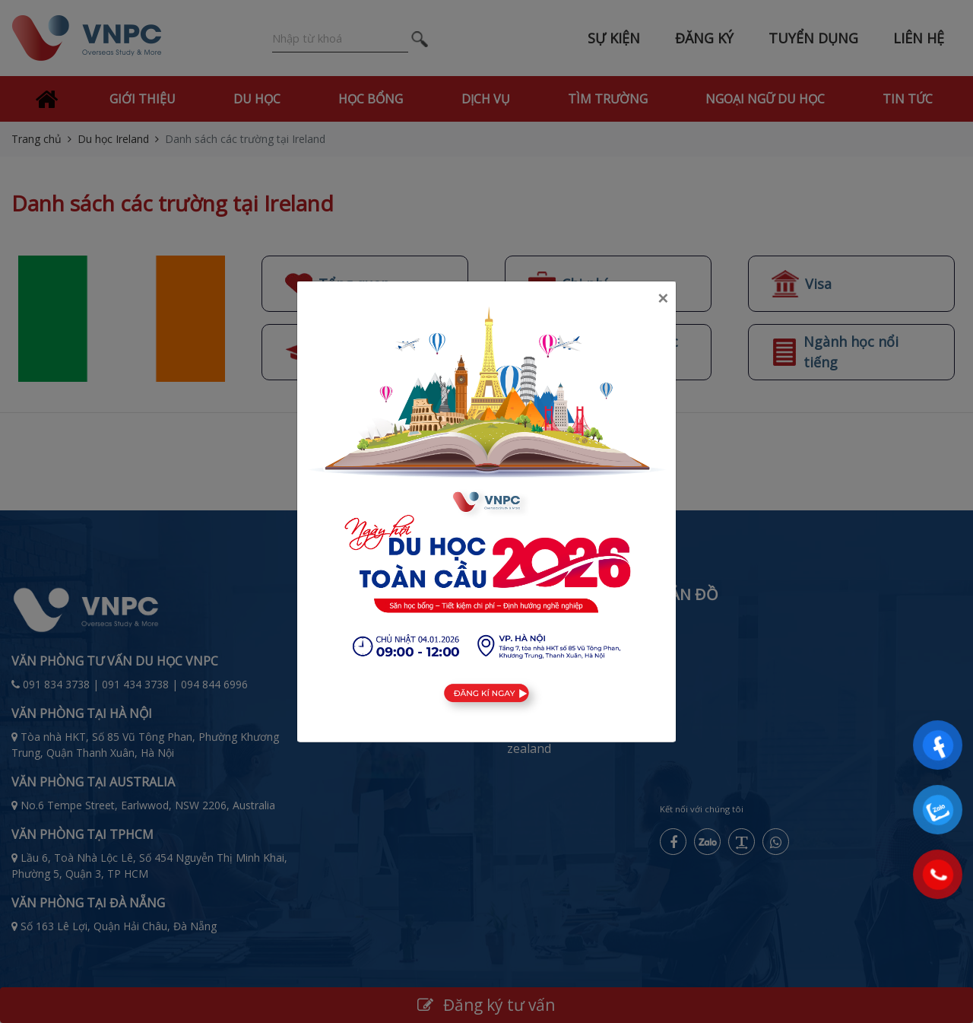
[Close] (663, 298)
